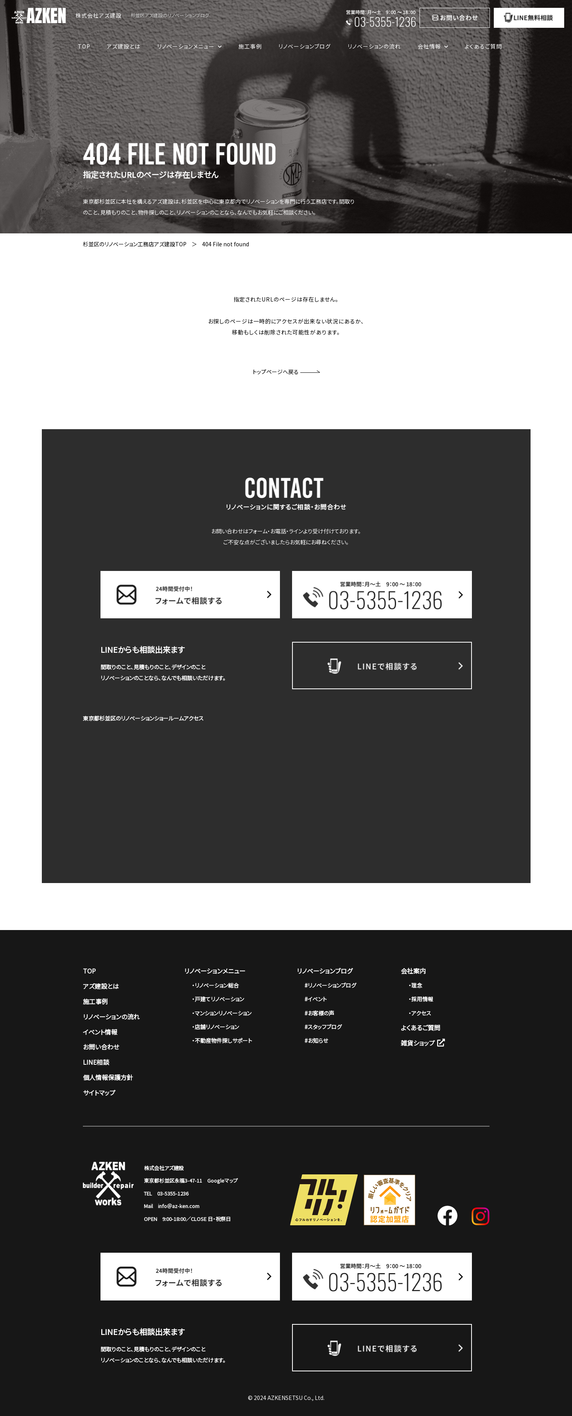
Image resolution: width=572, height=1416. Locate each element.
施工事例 (250, 46)
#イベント (316, 999)
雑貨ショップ (423, 1043)
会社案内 (413, 970)
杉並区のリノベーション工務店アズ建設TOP (134, 244)
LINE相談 (96, 1062)
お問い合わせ (101, 1046)
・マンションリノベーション (221, 1013)
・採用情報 (421, 999)
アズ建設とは (123, 46)
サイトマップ (99, 1092)
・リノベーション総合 (215, 985)
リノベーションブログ (304, 46)
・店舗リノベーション (215, 1027)
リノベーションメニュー (215, 970)
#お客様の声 (319, 1013)
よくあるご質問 (483, 46)
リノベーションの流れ (374, 46)
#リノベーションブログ (330, 985)
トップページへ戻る (286, 371)
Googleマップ (222, 1180)
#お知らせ (316, 1040)
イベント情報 (100, 1032)
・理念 (415, 985)
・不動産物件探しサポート (222, 1040)
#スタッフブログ (323, 1027)
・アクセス (420, 1013)
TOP (84, 46)
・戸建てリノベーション (218, 999)
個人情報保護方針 (108, 1077)
